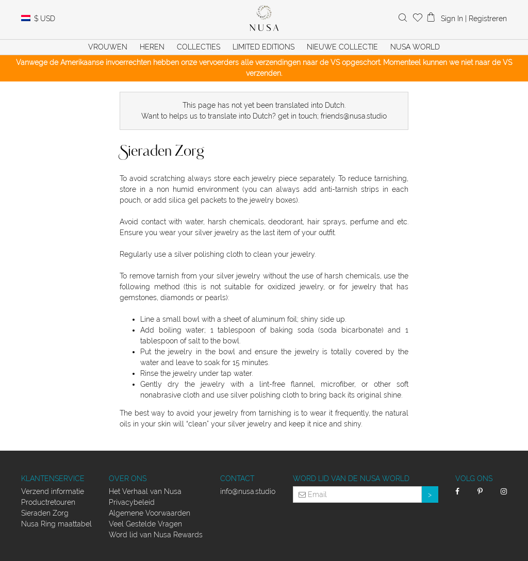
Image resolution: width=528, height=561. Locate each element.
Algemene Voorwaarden (149, 513)
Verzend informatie (52, 491)
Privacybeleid (132, 502)
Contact (237, 478)
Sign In (452, 18)
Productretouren (48, 502)
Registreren (488, 18)
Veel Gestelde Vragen (145, 524)
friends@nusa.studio (354, 116)
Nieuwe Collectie (342, 47)
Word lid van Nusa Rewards (156, 535)
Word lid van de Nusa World (351, 478)
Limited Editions (263, 47)
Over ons (127, 478)
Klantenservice (53, 478)
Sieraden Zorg (45, 513)
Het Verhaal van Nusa (145, 491)
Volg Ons (473, 478)
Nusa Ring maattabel (56, 524)
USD (44, 18)
